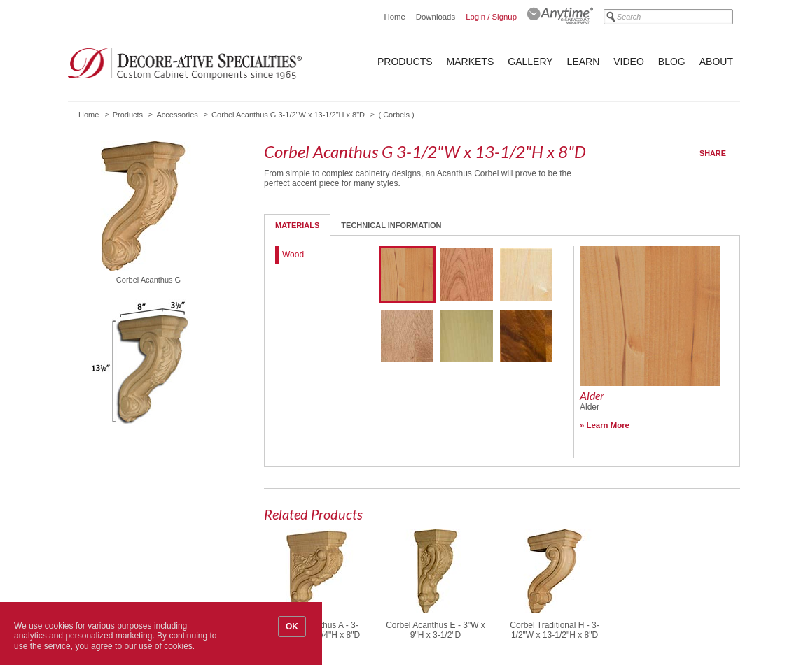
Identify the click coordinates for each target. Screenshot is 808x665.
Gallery (530, 61)
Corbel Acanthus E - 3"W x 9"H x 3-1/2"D (435, 630)
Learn (583, 61)
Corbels (396, 114)
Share (712, 153)
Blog (671, 61)
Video (628, 61)
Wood (293, 254)
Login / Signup (491, 17)
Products (405, 61)
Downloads (435, 17)
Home (394, 17)
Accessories (176, 114)
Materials (297, 225)
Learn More (608, 425)
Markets (470, 61)
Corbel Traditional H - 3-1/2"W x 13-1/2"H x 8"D (554, 630)
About (716, 61)
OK (292, 626)
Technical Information (391, 225)
